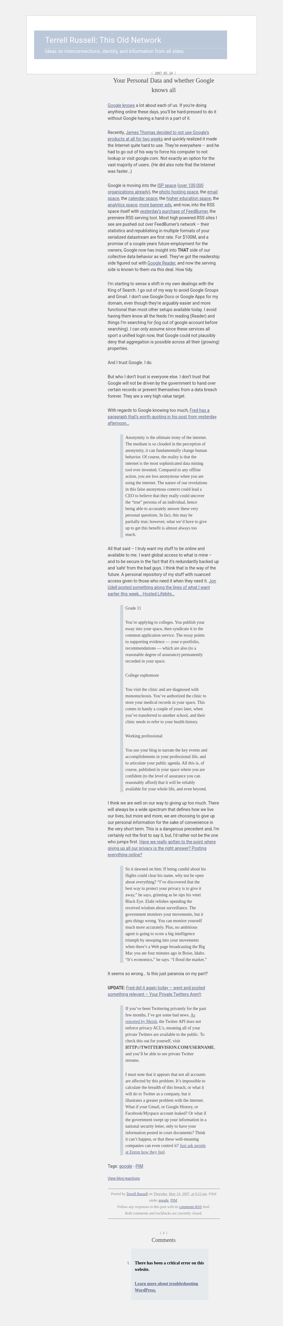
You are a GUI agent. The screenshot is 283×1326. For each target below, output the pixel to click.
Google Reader (161, 263)
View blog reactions (124, 1178)
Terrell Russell (137, 1194)
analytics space (122, 204)
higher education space (189, 198)
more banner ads (155, 204)
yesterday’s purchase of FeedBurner (174, 211)
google (125, 1166)
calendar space (142, 198)
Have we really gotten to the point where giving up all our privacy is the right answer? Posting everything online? (162, 848)
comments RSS (190, 1207)
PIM (139, 1166)
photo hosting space (178, 191)
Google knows (121, 105)
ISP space (166, 185)
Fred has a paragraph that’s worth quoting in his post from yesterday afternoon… (162, 417)
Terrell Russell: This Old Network (103, 40)
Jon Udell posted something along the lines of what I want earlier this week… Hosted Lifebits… (162, 587)
